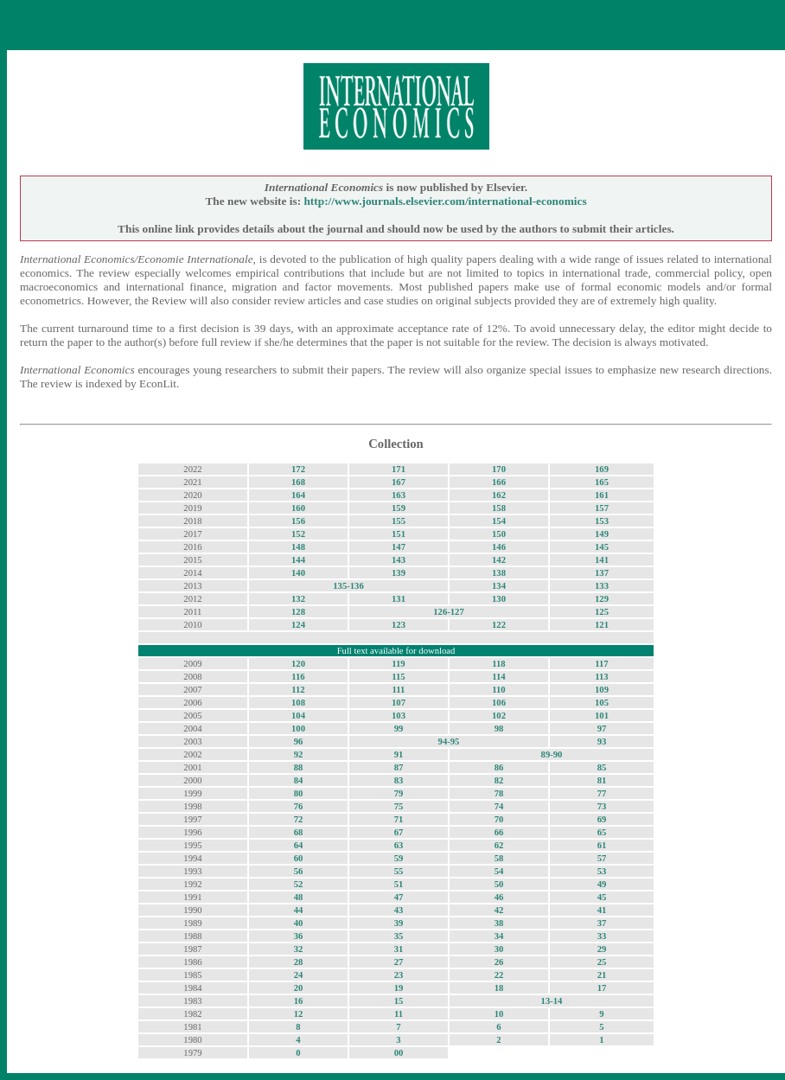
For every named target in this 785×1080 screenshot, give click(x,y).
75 (399, 806)
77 (602, 793)
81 (602, 780)
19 (399, 988)
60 (298, 858)
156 (298, 521)
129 (602, 599)
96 (298, 741)
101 (602, 715)
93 (602, 741)
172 (298, 469)
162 (499, 495)
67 (399, 832)
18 (499, 988)
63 (399, 845)
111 (398, 689)
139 (398, 573)
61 (602, 845)
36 (298, 936)
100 (298, 728)
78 (499, 793)
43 (399, 910)
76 (298, 806)
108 (298, 702)
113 (601, 676)
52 (298, 884)
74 (499, 806)
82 (499, 780)
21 (602, 975)
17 (602, 988)
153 (602, 521)
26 (499, 962)
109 (602, 689)
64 (298, 845)
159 (398, 508)
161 (602, 495)
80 (298, 793)
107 (398, 702)
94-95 (449, 741)
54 (499, 871)
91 (399, 754)
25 (602, 962)
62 (499, 845)
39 (399, 923)
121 (602, 624)
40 (298, 923)
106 (499, 702)
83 (399, 780)
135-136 (348, 586)
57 (602, 858)
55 (399, 871)
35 (399, 936)
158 (499, 508)
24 (298, 975)
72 (298, 819)
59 (399, 858)
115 (398, 676)
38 (499, 923)
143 (398, 560)
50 (499, 884)
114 (498, 676)
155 (398, 521)
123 (398, 624)
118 (498, 663)
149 (602, 534)
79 (399, 793)
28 (298, 962)
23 (399, 975)
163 (398, 495)
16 (298, 1001)
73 (602, 806)
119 (398, 663)
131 (398, 599)
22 (499, 975)
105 (602, 702)
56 (298, 871)
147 (398, 547)
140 (298, 573)
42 (499, 910)
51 (399, 884)
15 (399, 1001)
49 (602, 884)
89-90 (552, 754)
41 (602, 910)
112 (297, 689)
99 (399, 728)
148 (298, 547)
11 (398, 1014)
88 (298, 767)
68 (298, 832)
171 (398, 469)
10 (499, 1014)
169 (602, 469)
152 (298, 534)
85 (602, 767)
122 (499, 624)
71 (399, 819)
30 (499, 949)
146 (499, 547)
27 (399, 962)
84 (298, 780)
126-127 (448, 612)
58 (499, 858)
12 (298, 1014)
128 (298, 612)
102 (499, 715)
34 (499, 936)
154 (499, 521)
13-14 (552, 1001)
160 (298, 508)
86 (499, 767)
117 (601, 663)
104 (298, 715)
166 (499, 482)
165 (602, 482)
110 (498, 689)
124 (298, 624)
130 (499, 599)
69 (602, 819)
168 (298, 482)
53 (602, 871)
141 (602, 560)
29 (602, 949)
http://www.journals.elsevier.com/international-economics (444, 201)
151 (398, 534)
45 (602, 897)
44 (298, 910)
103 (398, 715)
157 (602, 508)
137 (602, 573)
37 (602, 923)
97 (602, 728)
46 (499, 897)
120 (298, 663)
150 (499, 534)
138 (499, 573)
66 (499, 832)
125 (602, 612)
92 (298, 754)
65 (602, 832)
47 (399, 897)
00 (399, 1053)
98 (499, 728)
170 (499, 469)
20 (298, 988)
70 (499, 819)
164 (298, 495)
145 (602, 547)
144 (298, 560)
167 (398, 482)
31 (399, 949)
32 (298, 949)
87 (399, 767)
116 (297, 676)
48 (298, 897)
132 (298, 599)
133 (602, 586)
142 (499, 560)
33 (602, 936)
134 (499, 586)
